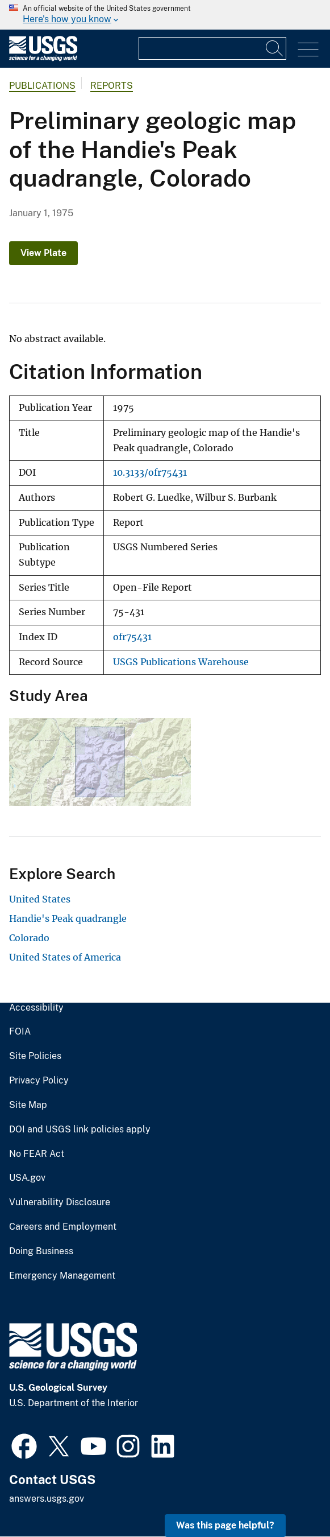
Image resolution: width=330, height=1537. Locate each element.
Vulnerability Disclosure (59, 1202)
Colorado (29, 937)
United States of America (65, 957)
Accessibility (36, 1008)
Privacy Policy (39, 1081)
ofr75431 (132, 637)
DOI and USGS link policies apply (80, 1129)
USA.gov (27, 1178)
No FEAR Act (36, 1154)
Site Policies (35, 1056)
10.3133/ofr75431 (150, 472)
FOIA (20, 1032)
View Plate (43, 253)
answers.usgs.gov (46, 1498)
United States (39, 899)
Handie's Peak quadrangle (68, 918)
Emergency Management (62, 1276)
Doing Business (41, 1251)
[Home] (43, 58)
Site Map (28, 1105)
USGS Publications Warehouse (181, 662)
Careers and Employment (62, 1227)
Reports (111, 85)
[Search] (275, 48)
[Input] (212, 48)
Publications (42, 85)
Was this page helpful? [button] (225, 1525)
